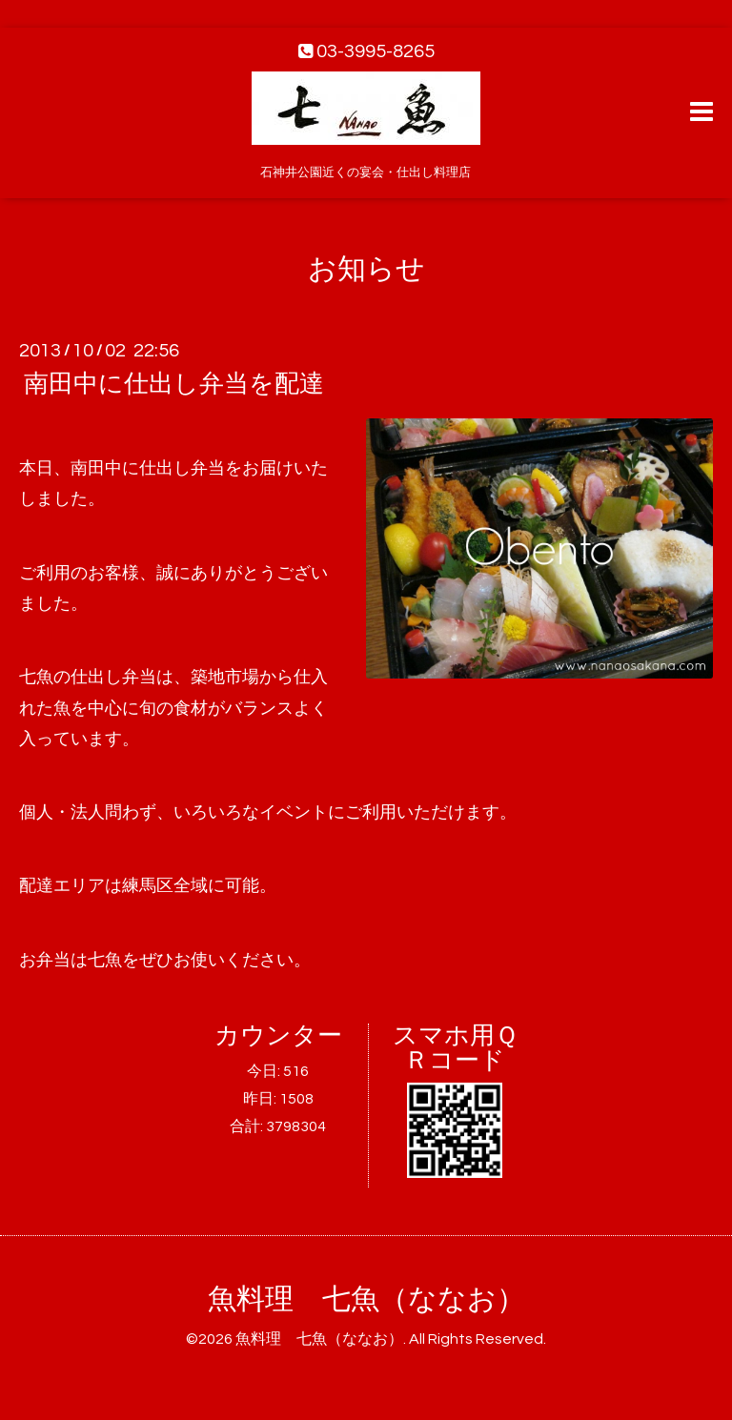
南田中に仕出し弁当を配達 (174, 384)
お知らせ (366, 269)
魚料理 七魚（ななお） (366, 1299)
